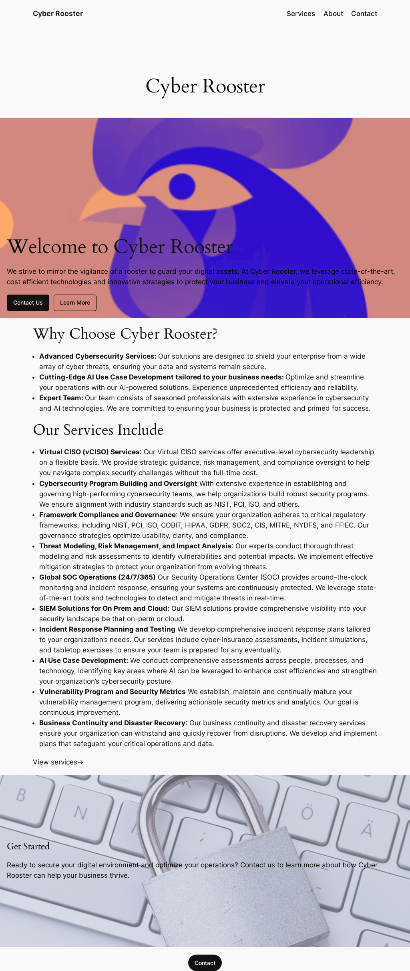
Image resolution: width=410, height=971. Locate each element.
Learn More (75, 302)
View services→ (58, 762)
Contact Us (28, 302)
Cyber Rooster (58, 13)
